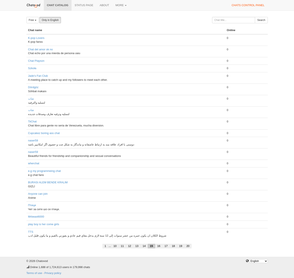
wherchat (33, 163)
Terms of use (34, 273)
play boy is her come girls (43, 224)
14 (144, 246)
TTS (30, 231)
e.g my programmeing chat (44, 171)
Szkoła (32, 68)
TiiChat (32, 121)
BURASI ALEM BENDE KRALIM (48, 182)
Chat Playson (36, 60)
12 (129, 246)
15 (151, 246)
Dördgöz (33, 87)
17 (165, 246)
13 (136, 246)
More (121, 5)
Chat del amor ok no (40, 49)
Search (261, 20)
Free (32, 20)
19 (180, 246)
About (104, 5)
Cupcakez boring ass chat (44, 133)
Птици (32, 205)
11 (122, 246)
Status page (84, 5)
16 (158, 246)
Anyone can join (38, 193)
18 (173, 246)
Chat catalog (57, 5)
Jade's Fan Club (38, 75)
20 (187, 246)
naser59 (33, 140)
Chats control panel (248, 5)
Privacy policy (52, 273)
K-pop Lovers (36, 38)
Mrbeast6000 (36, 216)
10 (114, 246)
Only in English (50, 20)
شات (31, 98)
